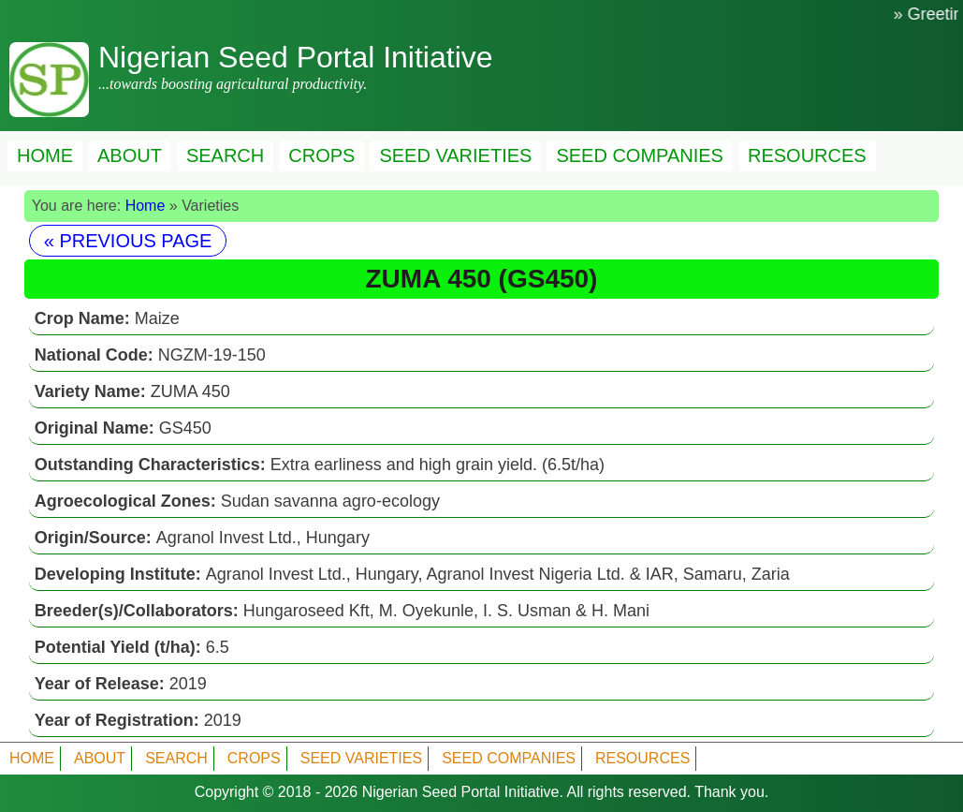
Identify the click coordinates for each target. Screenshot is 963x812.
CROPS (321, 155)
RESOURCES (807, 155)
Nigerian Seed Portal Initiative (461, 792)
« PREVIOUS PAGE (128, 240)
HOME (45, 155)
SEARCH (225, 155)
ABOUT (129, 155)
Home (145, 206)
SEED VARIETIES (455, 155)
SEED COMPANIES (639, 155)
